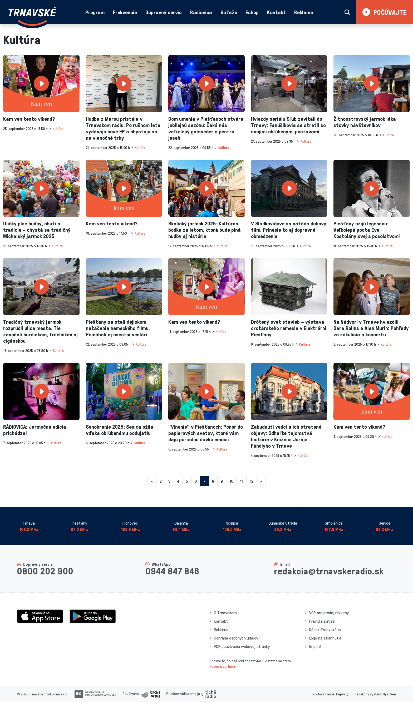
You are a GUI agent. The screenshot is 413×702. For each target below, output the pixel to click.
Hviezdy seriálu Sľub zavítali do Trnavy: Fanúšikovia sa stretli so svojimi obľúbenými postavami (288, 125)
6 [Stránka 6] (196, 481)
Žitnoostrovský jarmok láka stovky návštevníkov (364, 122)
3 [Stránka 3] (169, 481)
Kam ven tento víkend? (29, 118)
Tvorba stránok (323, 693)
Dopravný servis (163, 12)
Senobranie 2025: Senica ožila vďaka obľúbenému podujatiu (119, 430)
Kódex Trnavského (325, 629)
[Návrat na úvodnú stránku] (32, 16)
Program (95, 12)
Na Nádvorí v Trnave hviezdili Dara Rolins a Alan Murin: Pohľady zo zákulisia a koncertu (371, 328)
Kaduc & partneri (222, 666)
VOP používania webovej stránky (242, 646)
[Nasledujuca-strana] (261, 481)
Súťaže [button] (228, 12)
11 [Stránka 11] (241, 481)
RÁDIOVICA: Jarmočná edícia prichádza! (34, 430)
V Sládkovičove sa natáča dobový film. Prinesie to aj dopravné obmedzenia (288, 230)
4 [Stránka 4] (178, 481)
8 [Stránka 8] (213, 481)
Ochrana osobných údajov (236, 638)
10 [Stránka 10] (231, 481)
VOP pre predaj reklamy (329, 613)
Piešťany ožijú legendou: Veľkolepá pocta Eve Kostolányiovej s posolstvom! (366, 230)
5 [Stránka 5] (187, 481)
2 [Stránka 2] (161, 481)
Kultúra (58, 128)
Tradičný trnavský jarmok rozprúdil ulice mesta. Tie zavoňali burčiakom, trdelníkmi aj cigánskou (40, 331)
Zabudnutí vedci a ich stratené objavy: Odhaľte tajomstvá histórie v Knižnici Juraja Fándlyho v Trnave (286, 436)
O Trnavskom (225, 613)
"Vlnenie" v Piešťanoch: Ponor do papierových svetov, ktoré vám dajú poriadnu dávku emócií (205, 433)
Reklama (303, 12)
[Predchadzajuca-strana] (152, 481)
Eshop (252, 12)
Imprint (315, 646)
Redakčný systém (368, 693)
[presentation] (41, 83)
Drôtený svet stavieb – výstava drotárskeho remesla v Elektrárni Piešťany (288, 328)
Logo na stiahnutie (325, 638)
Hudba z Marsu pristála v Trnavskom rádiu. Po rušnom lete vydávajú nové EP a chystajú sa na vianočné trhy (123, 128)
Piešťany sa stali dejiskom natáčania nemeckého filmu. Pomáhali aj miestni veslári (118, 328)
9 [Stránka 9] (222, 481)
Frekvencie (125, 12)
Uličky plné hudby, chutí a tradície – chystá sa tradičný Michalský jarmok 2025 (37, 230)
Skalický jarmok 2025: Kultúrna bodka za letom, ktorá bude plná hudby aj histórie (204, 230)
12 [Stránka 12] (251, 481)
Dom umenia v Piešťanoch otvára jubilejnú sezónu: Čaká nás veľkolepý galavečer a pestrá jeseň (205, 128)
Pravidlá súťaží (322, 621)
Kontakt (276, 12)
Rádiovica (201, 12)
